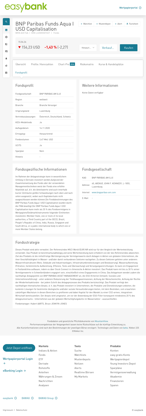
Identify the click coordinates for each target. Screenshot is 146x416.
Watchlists (80, 354)
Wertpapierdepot (119, 359)
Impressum (8, 410)
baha (125, 327)
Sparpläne (116, 367)
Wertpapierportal (130, 7)
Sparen (114, 385)
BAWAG (28, 398)
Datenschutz (21, 410)
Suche (78, 350)
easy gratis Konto (120, 354)
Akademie (116, 376)
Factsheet (132, 23)
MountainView (101, 321)
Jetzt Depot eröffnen (19, 348)
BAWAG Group (47, 398)
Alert (118, 23)
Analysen (44, 385)
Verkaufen (108, 48)
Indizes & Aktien (48, 350)
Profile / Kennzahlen (42, 64)
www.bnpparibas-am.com (104, 192)
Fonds (42, 354)
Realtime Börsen (84, 372)
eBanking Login (14, 370)
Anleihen (44, 372)
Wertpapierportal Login (18, 361)
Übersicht (21, 64)
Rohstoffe (44, 367)
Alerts (77, 367)
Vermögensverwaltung (123, 372)
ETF (41, 359)
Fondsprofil (21, 72)
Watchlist (86, 23)
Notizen (78, 363)
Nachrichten (46, 380)
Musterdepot (103, 23)
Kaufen (128, 48)
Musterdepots (82, 359)
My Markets (81, 376)
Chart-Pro (66, 64)
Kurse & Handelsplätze (111, 64)
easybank (10, 398)
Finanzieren (117, 380)
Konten (114, 350)
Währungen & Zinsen (50, 376)
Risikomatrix (87, 64)
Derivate (43, 363)
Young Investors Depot (123, 363)
